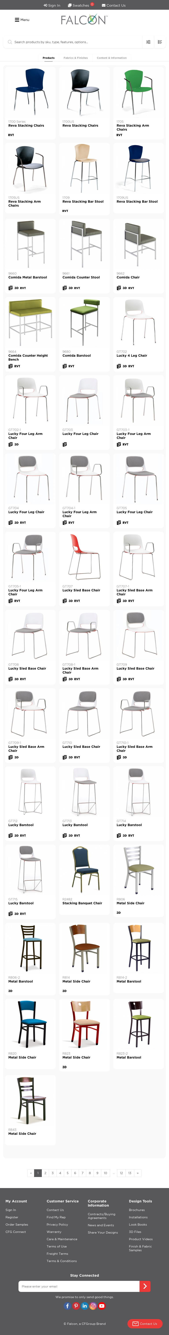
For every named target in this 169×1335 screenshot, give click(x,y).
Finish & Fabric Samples (140, 1248)
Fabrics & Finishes (76, 57)
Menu (22, 19)
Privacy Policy (57, 1224)
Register (12, 1217)
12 (121, 1173)
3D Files (135, 1232)
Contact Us (114, 5)
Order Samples (17, 1224)
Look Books (138, 1224)
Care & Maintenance (62, 1239)
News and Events (101, 1225)
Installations (138, 1217)
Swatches (81, 4)
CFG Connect (16, 1232)
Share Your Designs (103, 1232)
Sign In (52, 5)
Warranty (54, 1232)
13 (129, 1173)
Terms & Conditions (62, 1261)
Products (49, 57)
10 (105, 1173)
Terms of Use (57, 1246)
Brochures (137, 1210)
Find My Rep (56, 1217)
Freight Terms (57, 1253)
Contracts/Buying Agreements (101, 1216)
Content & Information (112, 57)
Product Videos (141, 1239)
